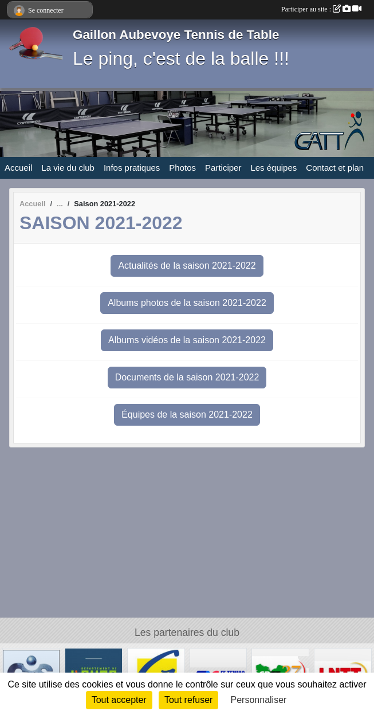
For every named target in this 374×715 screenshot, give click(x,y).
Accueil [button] (18, 167)
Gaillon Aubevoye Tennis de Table (176, 35)
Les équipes (273, 167)
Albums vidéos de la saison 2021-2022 (187, 340)
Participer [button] (223, 167)
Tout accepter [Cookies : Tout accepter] (119, 700)
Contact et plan (335, 167)
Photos (182, 167)
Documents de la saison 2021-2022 (187, 377)
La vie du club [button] (68, 167)
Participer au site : (321, 9)
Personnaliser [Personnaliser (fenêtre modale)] (259, 700)
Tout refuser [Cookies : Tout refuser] (188, 700)
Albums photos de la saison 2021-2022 (187, 303)
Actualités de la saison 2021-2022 (186, 265)
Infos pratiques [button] (132, 167)
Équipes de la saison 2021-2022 (187, 414)
